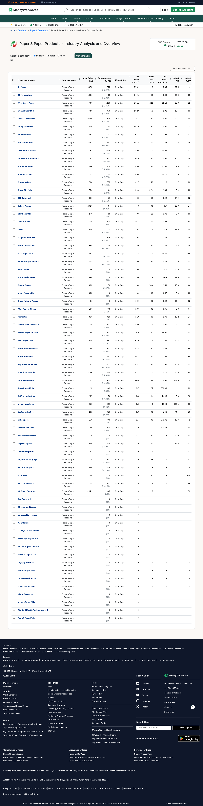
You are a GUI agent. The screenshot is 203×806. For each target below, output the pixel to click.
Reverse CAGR (44, 671)
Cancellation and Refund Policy (33, 788)
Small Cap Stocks (11, 652)
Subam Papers (24, 206)
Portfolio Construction (57, 727)
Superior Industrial (27, 372)
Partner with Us (170, 697)
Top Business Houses (73, 649)
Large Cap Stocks (44, 652)
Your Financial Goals (56, 701)
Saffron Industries (26, 396)
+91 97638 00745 (20, 760)
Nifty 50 (35, 25)
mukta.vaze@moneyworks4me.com (89, 757)
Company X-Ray (99, 690)
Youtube (142, 695)
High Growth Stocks (93, 649)
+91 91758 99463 (151, 760)
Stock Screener (10, 649)
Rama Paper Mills (26, 388)
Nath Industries (25, 222)
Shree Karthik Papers (28, 348)
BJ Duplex (22, 475)
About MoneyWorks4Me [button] (177, 803)
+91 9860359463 (172, 688)
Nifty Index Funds (132, 660)
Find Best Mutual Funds (13, 660)
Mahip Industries (26, 404)
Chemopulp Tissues (27, 507)
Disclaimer (128, 788)
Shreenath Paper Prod (28, 325)
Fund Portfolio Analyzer (51, 660)
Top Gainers (18, 25)
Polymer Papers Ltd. (27, 554)
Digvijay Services (26, 562)
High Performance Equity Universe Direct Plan (23, 731)
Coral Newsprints (26, 451)
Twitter (142, 707)
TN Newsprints (25, 95)
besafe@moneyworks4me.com (178, 683)
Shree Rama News (26, 356)
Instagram (143, 701)
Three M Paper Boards (28, 261)
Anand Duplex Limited (28, 546)
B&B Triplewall (24, 198)
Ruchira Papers (25, 174)
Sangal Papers (24, 285)
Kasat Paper (23, 269)
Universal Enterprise (27, 515)
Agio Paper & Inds (26, 483)
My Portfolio (97, 697)
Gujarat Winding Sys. (28, 459)
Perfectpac (23, 317)
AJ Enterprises (25, 523)
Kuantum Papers (26, 467)
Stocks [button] (65, 18)
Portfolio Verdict (73, 25)
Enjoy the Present (55, 712)
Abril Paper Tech (25, 340)
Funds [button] (77, 18)
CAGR (34, 671)
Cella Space (23, 420)
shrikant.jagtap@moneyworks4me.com (25, 757)
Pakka (20, 229)
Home (53, 18)
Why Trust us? (98, 719)
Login (165, 9)
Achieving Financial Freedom (60, 716)
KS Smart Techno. (26, 491)
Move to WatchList (182, 68)
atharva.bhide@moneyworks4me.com (156, 757)
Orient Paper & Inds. (27, 150)
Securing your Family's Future (61, 708)
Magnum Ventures (26, 237)
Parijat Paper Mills (26, 618)
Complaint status (10, 788)
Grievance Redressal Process (70, 788)
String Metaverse (26, 380)
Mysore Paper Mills (26, 602)
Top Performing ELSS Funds (15, 727)
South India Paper (26, 245)
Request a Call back (172, 693)
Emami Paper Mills (26, 111)
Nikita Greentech (26, 594)
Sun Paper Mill (24, 499)
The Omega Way (99, 712)
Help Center (182, 2)
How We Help (53, 720)
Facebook (143, 689)
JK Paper (22, 87)
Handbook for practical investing (62, 690)
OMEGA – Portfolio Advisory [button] (149, 18)
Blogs (50, 686)
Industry (39, 55)
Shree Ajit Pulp (25, 190)
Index (61, 55)
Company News (55, 649)
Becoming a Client (100, 708)
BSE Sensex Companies (173, 649)
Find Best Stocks (10, 698)
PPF (28, 671)
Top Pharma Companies (64, 652)
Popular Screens (39, 649)
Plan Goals (105, 18)
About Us (168, 707)
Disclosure (138, 788)
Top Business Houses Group (15, 706)
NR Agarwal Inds (25, 126)
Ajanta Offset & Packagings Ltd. (33, 610)
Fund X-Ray (97, 694)
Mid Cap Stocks (27, 652)
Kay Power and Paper (28, 364)
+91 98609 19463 (86, 760)
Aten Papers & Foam (27, 309)
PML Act (51, 788)
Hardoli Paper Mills (26, 570)
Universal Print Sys (27, 578)
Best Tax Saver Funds (151, 660)
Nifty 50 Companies (131, 649)
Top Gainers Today (113, 649)
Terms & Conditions (113, 788)
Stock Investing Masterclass (60, 694)
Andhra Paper (24, 134)
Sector (50, 55)
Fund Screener (31, 660)
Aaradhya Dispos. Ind (28, 538)
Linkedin (142, 683)
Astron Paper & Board (28, 332)
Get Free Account (183, 9)
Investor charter (96, 788)
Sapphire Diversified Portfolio (105, 738)
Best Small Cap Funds (72, 660)
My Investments (10, 683)
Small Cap (119, 87)
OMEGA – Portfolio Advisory (104, 735)
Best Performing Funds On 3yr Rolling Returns (22, 724)
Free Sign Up (186, 727)
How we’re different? (101, 716)
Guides (51, 697)
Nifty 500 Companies (152, 649)
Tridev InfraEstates (27, 435)
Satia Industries (25, 142)
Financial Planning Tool (102, 686)
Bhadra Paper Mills (26, 586)
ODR (86, 788)
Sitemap (51, 731)
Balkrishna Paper (26, 428)
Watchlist (7, 686)
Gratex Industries (26, 412)
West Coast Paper (26, 103)
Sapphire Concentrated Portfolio (106, 742)
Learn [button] (171, 18)
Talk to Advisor (184, 25)
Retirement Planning (56, 705)
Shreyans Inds (24, 182)
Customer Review (99, 723)
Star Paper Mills (25, 214)
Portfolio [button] (89, 18)
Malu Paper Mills (25, 253)
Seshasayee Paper (26, 119)
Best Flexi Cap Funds (93, 660)
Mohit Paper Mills (26, 293)
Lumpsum (16, 671)
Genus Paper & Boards (28, 158)
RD (23, 671)
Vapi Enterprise (25, 443)
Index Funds (168, 660)
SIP (4, 671)
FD (9, 671)
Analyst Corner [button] (123, 18)
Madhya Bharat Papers (28, 531)
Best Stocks (24, 649)
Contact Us (169, 712)
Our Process (169, 702)
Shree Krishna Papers (28, 301)
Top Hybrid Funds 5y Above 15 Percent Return (23, 735)
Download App (48, 2)
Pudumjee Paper (25, 166)
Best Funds (52, 25)
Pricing (192, 2)
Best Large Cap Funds (113, 660)
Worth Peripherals (26, 277)
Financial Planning (55, 723)
